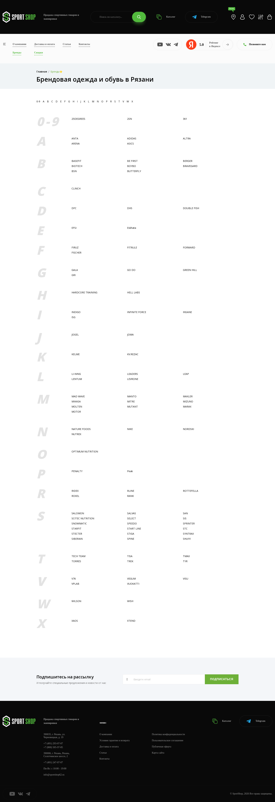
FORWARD (189, 247)
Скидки (38, 52)
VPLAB (75, 583)
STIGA (130, 533)
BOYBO (131, 166)
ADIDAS (131, 138)
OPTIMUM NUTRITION (85, 451)
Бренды (17, 52)
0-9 (38, 101)
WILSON (76, 601)
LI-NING (76, 374)
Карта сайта (158, 752)
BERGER (187, 161)
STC (185, 528)
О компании (19, 44)
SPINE (130, 538)
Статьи (67, 44)
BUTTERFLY (134, 171)
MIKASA (76, 401)
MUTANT (132, 406)
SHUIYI (187, 538)
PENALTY (77, 471)
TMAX (186, 556)
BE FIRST (132, 161)
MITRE (131, 401)
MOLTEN (77, 406)
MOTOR (76, 411)
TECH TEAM (78, 556)
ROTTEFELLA (190, 490)
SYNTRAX (188, 533)
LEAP (186, 374)
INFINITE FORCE (136, 312)
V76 (74, 578)
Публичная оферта (161, 746)
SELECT (131, 518)
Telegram (201, 17)
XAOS (75, 620)
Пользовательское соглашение (167, 740)
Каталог (165, 17)
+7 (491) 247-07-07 (53, 762)
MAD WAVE (78, 396)
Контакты (84, 44)
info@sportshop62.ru (53, 774)
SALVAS (131, 513)
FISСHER (76, 252)
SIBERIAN (77, 538)
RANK (130, 496)
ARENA (76, 143)
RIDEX (75, 490)
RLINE (130, 490)
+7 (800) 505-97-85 (53, 747)
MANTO (131, 396)
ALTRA (187, 138)
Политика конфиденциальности (168, 734)
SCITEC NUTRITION (83, 518)
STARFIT (76, 528)
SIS (184, 518)
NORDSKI (188, 429)
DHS (129, 208)
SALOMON (78, 513)
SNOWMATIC (79, 523)
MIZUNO (188, 401)
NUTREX (76, 434)
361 (185, 118)
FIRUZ (75, 247)
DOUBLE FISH (191, 208)
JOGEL (75, 334)
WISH (130, 601)
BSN (74, 171)
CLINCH (76, 188)
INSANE (187, 312)
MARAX (187, 406)
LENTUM (77, 379)
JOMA (130, 334)
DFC (74, 208)
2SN (129, 118)
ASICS (130, 143)
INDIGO (76, 312)
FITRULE (132, 247)
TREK (130, 561)
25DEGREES (78, 118)
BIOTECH (77, 166)
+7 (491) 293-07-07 (53, 743)
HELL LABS (133, 292)
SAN (185, 513)
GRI (74, 275)
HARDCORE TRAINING (84, 292)
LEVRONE (132, 379)
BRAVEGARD (190, 166)
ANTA (75, 138)
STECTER (77, 533)
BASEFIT (76, 161)
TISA (129, 556)
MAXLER (188, 396)
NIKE (130, 429)
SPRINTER (189, 523)
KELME (76, 354)
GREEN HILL (190, 270)
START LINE (134, 528)
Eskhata (131, 227)
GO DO (131, 270)
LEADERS (132, 374)
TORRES (76, 561)
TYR (185, 561)
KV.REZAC (132, 354)
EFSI (74, 227)
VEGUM (131, 578)
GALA (75, 270)
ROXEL (75, 496)
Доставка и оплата (44, 44)
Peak (130, 471)
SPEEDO (132, 523)
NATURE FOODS (81, 429)
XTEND (131, 620)
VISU (185, 578)
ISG (73, 317)
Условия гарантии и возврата (114, 740)
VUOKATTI (133, 583)
